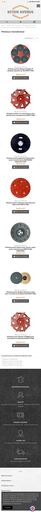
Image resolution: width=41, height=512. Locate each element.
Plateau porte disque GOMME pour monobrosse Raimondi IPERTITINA (20, 337)
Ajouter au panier (20, 78)
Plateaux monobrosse (9, 359)
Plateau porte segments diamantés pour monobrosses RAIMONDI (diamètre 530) (20, 160)
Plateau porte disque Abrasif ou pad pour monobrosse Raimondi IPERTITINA (20, 293)
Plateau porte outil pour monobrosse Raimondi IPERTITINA (20, 203)
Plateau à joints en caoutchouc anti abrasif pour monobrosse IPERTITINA (20, 114)
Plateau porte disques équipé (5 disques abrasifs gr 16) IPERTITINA (20, 69)
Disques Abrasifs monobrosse (12, 365)
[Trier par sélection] (29, 38)
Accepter (7, 507)
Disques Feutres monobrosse (12, 361)
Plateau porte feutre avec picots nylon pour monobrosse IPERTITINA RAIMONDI (20, 249)
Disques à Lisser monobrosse (12, 363)
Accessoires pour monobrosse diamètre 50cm (16, 356)
